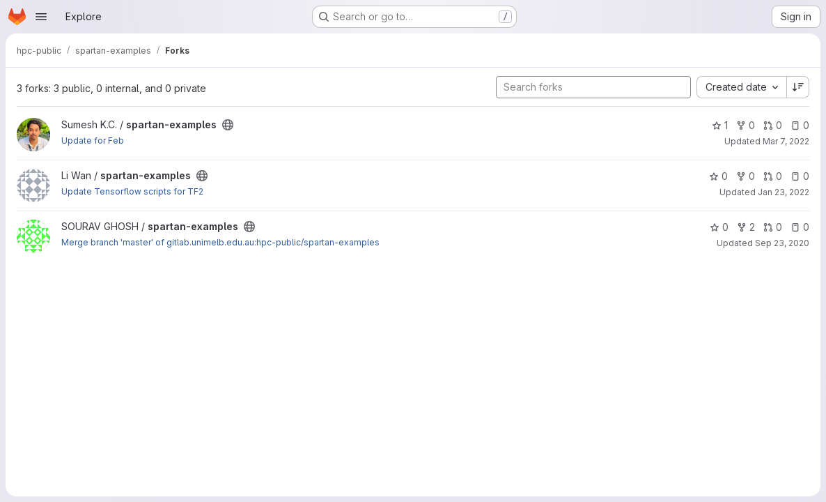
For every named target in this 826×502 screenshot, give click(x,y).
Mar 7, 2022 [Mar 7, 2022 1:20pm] (786, 141)
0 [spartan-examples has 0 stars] (718, 176)
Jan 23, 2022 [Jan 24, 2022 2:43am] (783, 192)
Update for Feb (92, 140)
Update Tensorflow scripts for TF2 (132, 191)
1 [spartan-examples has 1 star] (720, 125)
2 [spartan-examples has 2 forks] (746, 227)
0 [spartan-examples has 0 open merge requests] (772, 125)
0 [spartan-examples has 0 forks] (745, 125)
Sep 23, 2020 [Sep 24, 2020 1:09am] (782, 243)
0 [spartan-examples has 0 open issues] (799, 125)
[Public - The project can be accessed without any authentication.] (227, 124)
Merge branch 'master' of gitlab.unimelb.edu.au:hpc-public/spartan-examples (220, 242)
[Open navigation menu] (41, 17)
